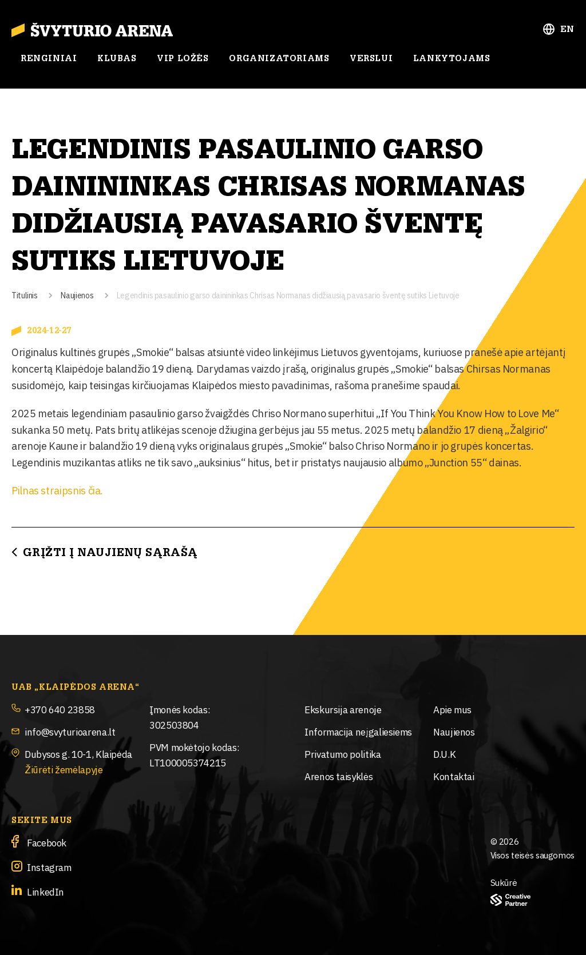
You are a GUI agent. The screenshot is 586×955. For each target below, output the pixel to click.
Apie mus (452, 709)
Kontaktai (453, 775)
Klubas (117, 58)
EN (567, 29)
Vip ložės (182, 58)
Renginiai (49, 58)
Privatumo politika (342, 753)
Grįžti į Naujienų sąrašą (110, 553)
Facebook (46, 842)
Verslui (371, 58)
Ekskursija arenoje (343, 709)
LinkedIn (45, 891)
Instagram (49, 866)
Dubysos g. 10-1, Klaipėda (78, 753)
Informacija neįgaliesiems (358, 731)
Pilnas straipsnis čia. (57, 490)
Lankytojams (451, 58)
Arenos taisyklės (338, 775)
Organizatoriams (279, 58)
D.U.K (444, 753)
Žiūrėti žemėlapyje (64, 769)
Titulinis (24, 294)
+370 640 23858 (60, 709)
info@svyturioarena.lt (70, 731)
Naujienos (77, 294)
